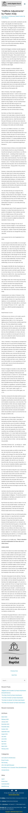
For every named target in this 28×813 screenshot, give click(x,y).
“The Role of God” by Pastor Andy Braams (11, 695)
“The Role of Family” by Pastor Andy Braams (12, 697)
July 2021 (3, 736)
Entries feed (4, 781)
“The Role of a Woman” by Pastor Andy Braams (12, 700)
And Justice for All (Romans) (8, 757)
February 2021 (5, 748)
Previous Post (14, 671)
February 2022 (5, 719)
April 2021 (3, 743)
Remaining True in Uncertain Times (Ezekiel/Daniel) (13, 767)
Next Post (14, 675)
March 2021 (4, 746)
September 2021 (5, 731)
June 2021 (4, 739)
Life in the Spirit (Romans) (7, 765)
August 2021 (4, 734)
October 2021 (4, 729)
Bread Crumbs (5, 760)
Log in (2, 779)
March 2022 (4, 716)
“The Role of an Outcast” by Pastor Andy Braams (13, 702)
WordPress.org (5, 786)
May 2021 (3, 741)
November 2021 (5, 726)
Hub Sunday (4, 762)
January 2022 (4, 721)
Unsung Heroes (5, 770)
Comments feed (5, 783)
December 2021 (5, 724)
